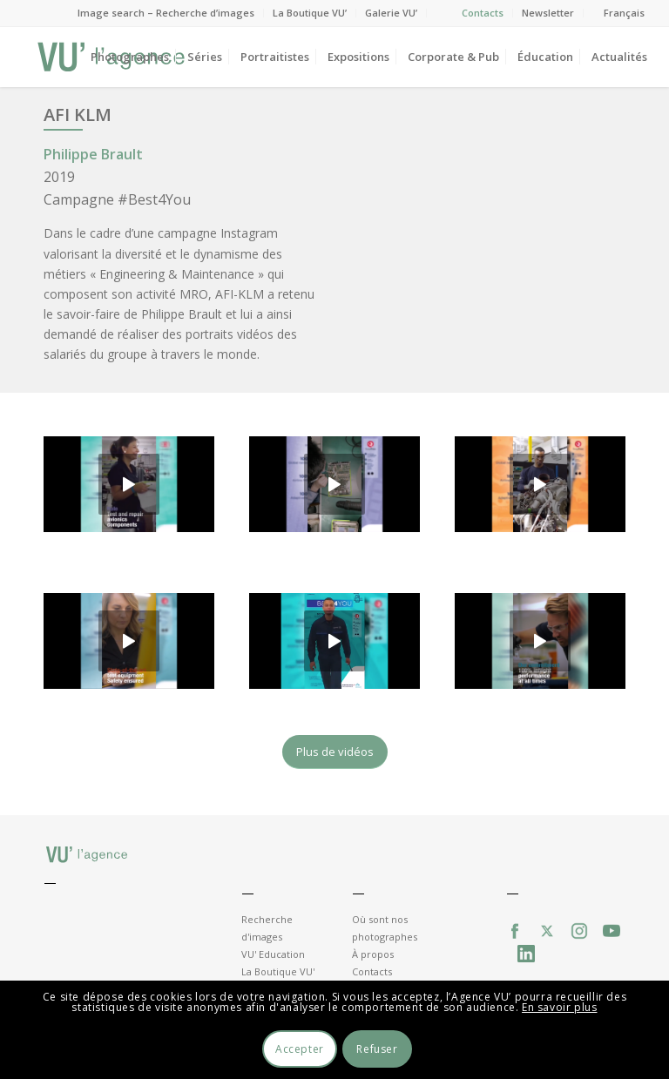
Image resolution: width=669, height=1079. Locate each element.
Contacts (482, 12)
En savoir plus (559, 1007)
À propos (373, 954)
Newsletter (548, 12)
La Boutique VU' (277, 971)
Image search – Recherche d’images (166, 12)
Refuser (376, 1049)
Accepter (299, 1049)
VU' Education (273, 954)
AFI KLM (78, 114)
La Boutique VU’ (310, 12)
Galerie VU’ (391, 12)
